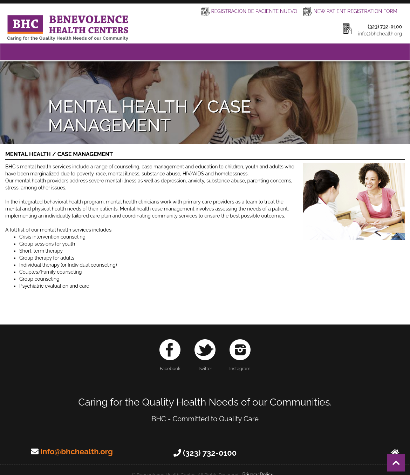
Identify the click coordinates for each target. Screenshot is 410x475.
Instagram (240, 355)
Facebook (169, 355)
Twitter (205, 355)
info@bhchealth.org (76, 451)
